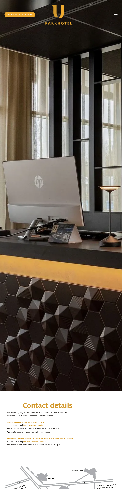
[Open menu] (116, 14)
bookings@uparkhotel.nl (33, 425)
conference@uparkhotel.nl (34, 441)
